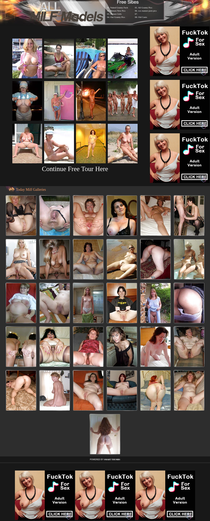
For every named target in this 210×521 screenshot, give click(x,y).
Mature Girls (116, 14)
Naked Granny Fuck (119, 7)
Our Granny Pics (117, 17)
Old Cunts (142, 17)
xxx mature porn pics (147, 11)
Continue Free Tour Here (75, 168)
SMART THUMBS (112, 459)
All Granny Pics (145, 7)
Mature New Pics (117, 11)
